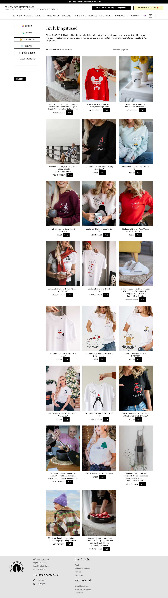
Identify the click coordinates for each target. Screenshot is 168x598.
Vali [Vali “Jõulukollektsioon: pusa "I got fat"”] (106, 235)
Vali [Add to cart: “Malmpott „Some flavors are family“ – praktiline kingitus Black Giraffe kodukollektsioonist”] (70, 482)
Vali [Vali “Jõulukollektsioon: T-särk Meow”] (102, 477)
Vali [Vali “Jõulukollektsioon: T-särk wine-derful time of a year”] (102, 360)
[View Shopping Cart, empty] (150, 16)
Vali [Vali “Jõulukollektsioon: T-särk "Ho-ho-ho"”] (66, 360)
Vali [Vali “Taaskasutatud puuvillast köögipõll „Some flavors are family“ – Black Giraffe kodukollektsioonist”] (142, 484)
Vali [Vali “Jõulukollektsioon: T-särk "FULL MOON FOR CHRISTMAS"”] (139, 419)
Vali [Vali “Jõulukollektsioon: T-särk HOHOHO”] (139, 360)
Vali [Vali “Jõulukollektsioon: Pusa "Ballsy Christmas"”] (102, 172)
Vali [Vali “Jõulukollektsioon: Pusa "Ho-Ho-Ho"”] (139, 172)
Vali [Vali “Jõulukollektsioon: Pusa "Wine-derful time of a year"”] (139, 235)
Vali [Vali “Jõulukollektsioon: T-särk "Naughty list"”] (106, 295)
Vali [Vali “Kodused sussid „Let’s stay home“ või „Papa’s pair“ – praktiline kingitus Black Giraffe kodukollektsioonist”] (142, 300)
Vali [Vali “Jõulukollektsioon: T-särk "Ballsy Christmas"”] (69, 295)
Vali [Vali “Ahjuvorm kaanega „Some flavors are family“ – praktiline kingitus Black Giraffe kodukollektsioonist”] (70, 113)
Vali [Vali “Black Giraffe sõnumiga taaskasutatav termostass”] (142, 110)
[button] (111, 8)
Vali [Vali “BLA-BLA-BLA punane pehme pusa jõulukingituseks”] (106, 110)
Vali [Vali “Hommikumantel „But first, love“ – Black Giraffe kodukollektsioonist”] (70, 175)
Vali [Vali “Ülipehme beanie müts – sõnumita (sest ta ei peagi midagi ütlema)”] (70, 544)
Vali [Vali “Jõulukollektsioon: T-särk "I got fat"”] (106, 419)
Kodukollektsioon (28, 59)
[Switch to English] (144, 15)
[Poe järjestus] (131, 50)
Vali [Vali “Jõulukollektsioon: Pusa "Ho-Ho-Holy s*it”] (66, 235)
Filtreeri (19, 79)
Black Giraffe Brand (19, 7)
